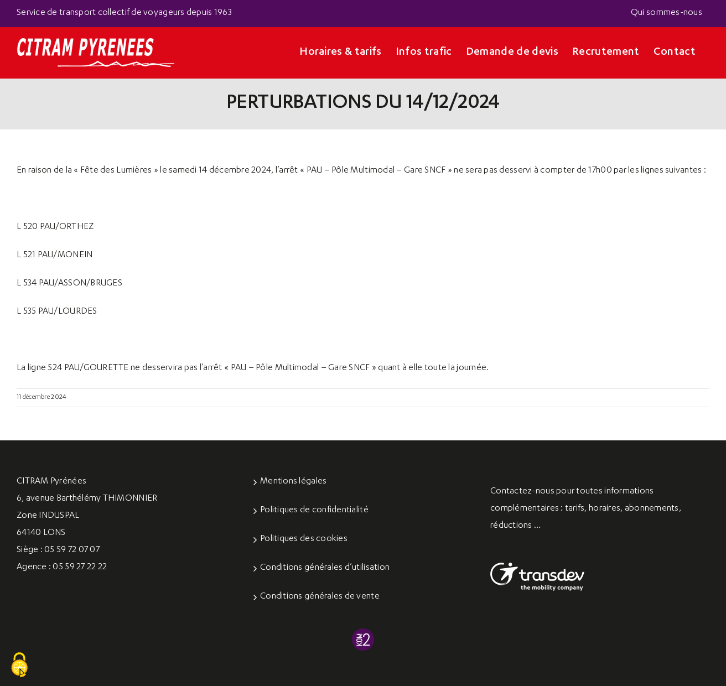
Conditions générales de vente (320, 597)
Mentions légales (293, 482)
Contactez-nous (522, 492)
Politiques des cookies (304, 539)
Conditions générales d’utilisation (325, 568)
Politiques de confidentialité (314, 511)
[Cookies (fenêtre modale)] (19, 665)
